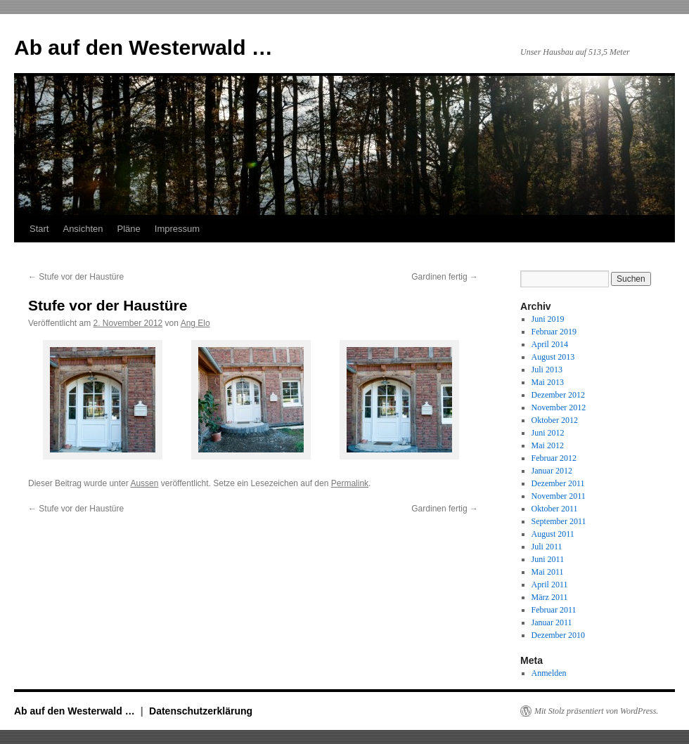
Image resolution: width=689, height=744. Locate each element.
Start (39, 228)
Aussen (144, 483)
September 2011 (559, 521)
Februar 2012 (554, 458)
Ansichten (83, 228)
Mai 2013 (548, 382)
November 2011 (559, 496)
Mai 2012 (548, 445)
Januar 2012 (552, 471)
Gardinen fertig (444, 277)
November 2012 (559, 407)
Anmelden (549, 673)
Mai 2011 (548, 572)
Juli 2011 (547, 547)
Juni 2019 (548, 319)
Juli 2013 (547, 369)
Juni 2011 (548, 559)
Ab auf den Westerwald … (143, 47)
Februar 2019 (554, 332)
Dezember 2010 (558, 635)
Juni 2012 (548, 433)
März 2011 (550, 597)
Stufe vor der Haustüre (76, 277)
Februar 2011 (554, 610)
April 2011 (550, 584)
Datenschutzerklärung (200, 711)
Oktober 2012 (555, 420)
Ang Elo (195, 323)
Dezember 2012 (558, 395)
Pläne (129, 228)
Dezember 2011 (558, 483)
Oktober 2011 (555, 509)
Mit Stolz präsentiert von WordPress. (596, 711)
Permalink (349, 483)
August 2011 (553, 534)
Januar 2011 (552, 622)
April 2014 (550, 344)
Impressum (177, 228)
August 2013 (553, 357)
